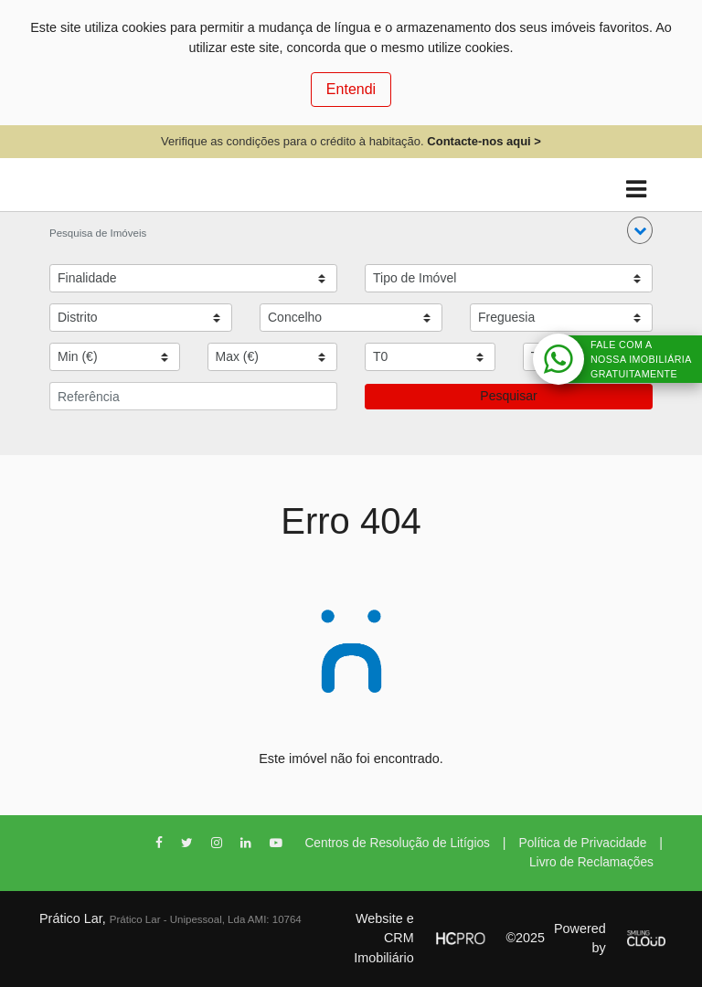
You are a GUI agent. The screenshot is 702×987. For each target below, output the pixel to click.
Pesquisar (508, 395)
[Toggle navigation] (635, 189)
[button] (640, 230)
